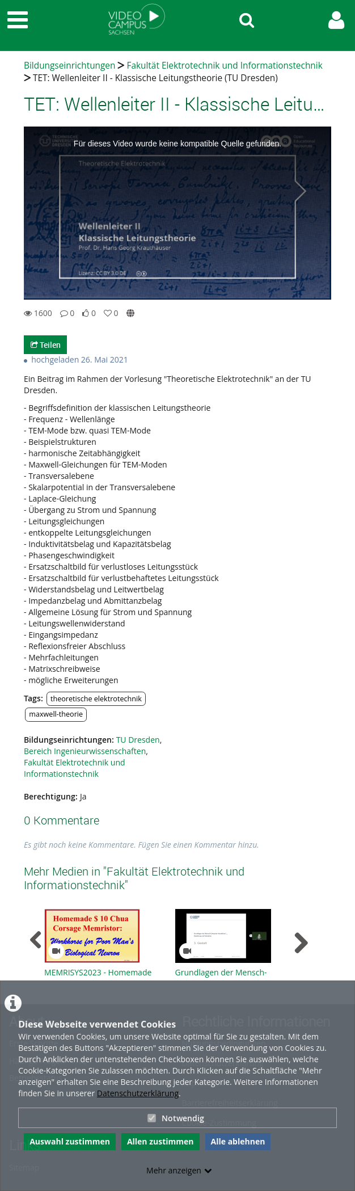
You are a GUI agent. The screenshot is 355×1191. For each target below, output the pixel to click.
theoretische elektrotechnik (96, 699)
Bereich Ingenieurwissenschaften (85, 751)
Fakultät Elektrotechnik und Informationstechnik (224, 65)
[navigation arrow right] (300, 943)
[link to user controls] (336, 20)
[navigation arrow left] (36, 940)
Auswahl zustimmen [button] (69, 1141)
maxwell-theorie (56, 714)
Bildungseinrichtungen (69, 65)
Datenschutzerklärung (138, 1093)
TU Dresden (138, 739)
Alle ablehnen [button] (238, 1141)
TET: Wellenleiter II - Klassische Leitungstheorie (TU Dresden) (155, 78)
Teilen (46, 344)
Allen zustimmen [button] (160, 1141)
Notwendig (175, 1118)
